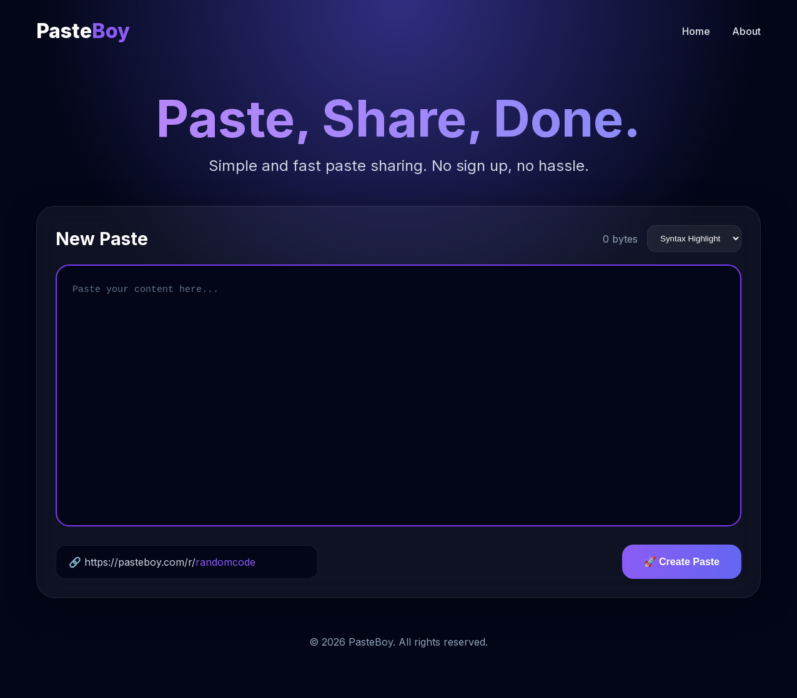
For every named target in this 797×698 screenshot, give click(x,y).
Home (696, 31)
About (746, 31)
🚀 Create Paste (682, 561)
